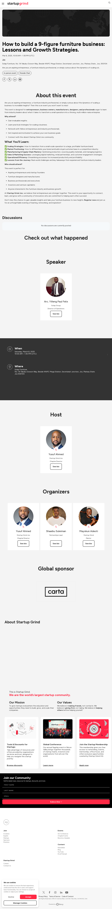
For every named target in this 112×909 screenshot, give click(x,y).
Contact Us (7, 866)
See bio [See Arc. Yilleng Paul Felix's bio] (56, 314)
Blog (59, 850)
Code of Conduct (67, 896)
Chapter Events (63, 836)
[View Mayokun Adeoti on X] (88, 526)
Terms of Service (55, 896)
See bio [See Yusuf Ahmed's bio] (56, 466)
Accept (28, 897)
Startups (6, 838)
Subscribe (55, 802)
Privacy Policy (43, 896)
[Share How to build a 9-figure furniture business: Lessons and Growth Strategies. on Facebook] (4, 79)
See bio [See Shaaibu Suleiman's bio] (56, 543)
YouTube (61, 852)
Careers (6, 863)
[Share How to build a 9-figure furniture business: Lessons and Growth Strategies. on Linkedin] (15, 79)
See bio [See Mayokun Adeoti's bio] (88, 543)
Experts (5, 836)
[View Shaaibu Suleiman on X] (56, 526)
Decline (11, 897)
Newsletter (61, 847)
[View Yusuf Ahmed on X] (56, 449)
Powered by (56, 904)
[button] (109, 3)
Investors (6, 834)
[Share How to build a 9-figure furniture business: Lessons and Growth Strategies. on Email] (20, 79)
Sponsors (6, 840)
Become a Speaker (64, 838)
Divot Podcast (62, 854)
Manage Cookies (20, 903)
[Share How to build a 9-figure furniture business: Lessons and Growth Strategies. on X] (9, 79)
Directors (6, 842)
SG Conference (63, 834)
